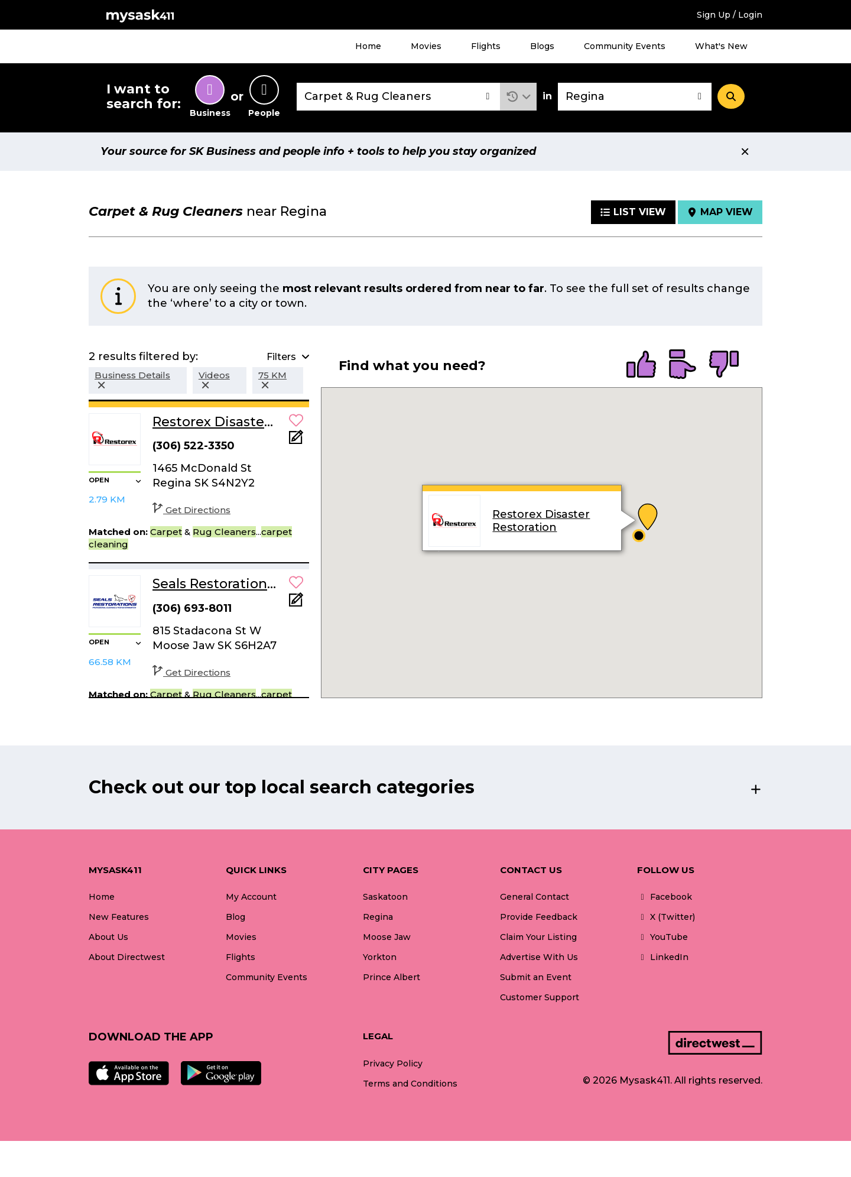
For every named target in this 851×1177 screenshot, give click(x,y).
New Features (119, 917)
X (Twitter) (666, 917)
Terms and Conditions (410, 1083)
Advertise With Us (539, 957)
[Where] (635, 97)
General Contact (534, 896)
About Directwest (127, 957)
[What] (398, 97)
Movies (426, 46)
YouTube (662, 937)
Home (368, 46)
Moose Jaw (387, 937)
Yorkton (380, 957)
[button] (518, 97)
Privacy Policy (393, 1063)
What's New (721, 46)
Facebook (664, 896)
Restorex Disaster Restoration (541, 521)
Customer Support (539, 997)
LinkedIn (662, 957)
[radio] (641, 365)
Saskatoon (385, 896)
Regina (378, 917)
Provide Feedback (538, 917)
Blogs (542, 46)
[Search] (731, 96)
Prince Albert (391, 977)
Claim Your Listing (538, 937)
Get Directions (191, 509)
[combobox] (398, 97)
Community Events (624, 46)
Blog (235, 917)
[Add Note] (296, 440)
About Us (108, 937)
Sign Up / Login (729, 14)
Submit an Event (535, 977)
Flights (486, 46)
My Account (251, 896)
